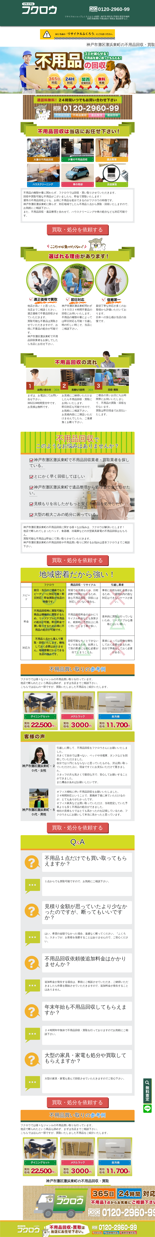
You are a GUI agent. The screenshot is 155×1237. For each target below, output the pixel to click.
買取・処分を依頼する (77, 229)
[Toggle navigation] (146, 17)
